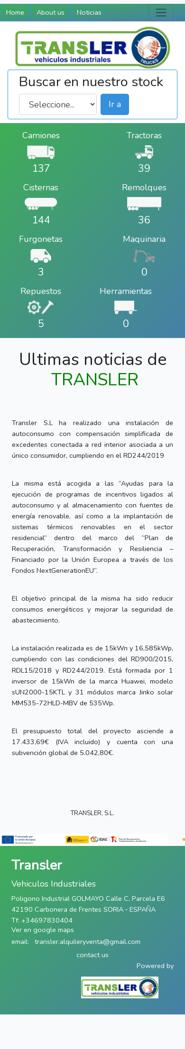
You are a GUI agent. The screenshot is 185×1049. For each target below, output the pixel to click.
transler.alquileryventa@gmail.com (87, 941)
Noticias (89, 12)
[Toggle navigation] (161, 12)
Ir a (115, 104)
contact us (92, 955)
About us (51, 12)
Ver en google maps (42, 929)
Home (15, 12)
